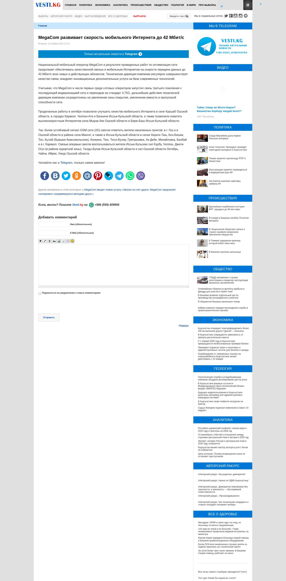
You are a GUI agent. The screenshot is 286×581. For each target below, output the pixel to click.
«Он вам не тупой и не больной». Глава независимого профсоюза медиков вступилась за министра (223, 532)
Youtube (236, 16)
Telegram (246, 16)
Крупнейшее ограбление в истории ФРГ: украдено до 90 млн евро (227, 207)
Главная (70, 5)
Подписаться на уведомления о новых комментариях (71, 293)
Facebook (230, 16)
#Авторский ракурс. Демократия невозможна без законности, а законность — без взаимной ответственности (223, 489)
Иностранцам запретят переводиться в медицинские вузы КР (228, 171)
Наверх (184, 325)
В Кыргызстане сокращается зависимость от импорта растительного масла (220, 336)
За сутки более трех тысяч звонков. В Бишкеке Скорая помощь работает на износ (222, 552)
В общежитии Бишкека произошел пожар (219, 301)
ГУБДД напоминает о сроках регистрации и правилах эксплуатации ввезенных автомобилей (228, 280)
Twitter (225, 16)
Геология (177, 5)
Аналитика (120, 5)
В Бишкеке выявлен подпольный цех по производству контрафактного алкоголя (218, 296)
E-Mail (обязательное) (82, 233)
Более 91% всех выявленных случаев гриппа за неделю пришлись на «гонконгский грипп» (222, 545)
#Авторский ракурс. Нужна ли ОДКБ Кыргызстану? (224, 480)
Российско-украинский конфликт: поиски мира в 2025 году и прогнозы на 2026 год (222, 429)
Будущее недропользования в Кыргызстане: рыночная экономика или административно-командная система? (220, 395)
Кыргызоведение (95, 16)
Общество (161, 5)
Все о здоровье (117, 16)
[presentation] (66, 304)
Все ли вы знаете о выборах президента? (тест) (222, 572)
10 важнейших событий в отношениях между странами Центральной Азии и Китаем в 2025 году (224, 435)
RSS (247, 5)
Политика (85, 5)
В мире (191, 5)
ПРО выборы (207, 5)
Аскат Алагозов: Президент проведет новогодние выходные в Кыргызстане (228, 148)
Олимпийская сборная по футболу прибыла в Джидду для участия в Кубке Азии (221, 290)
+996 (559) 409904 (106, 204)
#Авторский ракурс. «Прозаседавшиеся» (219, 496)
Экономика (102, 5)
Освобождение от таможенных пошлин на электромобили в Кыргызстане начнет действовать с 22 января (219, 356)
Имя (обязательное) (81, 224)
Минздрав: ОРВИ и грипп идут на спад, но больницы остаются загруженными (219, 523)
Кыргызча (139, 16)
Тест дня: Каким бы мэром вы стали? (217, 578)
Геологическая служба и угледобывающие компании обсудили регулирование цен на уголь (222, 378)
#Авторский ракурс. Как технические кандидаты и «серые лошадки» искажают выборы (223, 503)
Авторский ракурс (61, 16)
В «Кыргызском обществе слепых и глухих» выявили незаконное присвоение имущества (227, 232)
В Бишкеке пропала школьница (225, 252)
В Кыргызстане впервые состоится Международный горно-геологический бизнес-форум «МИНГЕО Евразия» (221, 386)
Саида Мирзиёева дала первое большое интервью (225, 137)
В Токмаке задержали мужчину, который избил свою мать (225, 241)
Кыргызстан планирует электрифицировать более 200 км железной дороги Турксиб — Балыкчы (223, 329)
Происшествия (141, 5)
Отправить (49, 317)
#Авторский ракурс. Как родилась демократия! (222, 474)
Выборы (43, 16)
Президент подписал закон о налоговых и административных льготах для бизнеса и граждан (224, 348)
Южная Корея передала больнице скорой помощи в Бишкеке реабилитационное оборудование (223, 539)
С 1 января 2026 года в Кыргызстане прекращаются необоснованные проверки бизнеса (224, 342)
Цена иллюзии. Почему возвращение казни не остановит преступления (221, 455)
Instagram (241, 16)
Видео (78, 16)
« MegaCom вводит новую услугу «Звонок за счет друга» (116, 189)
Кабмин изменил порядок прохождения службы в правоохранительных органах (223, 309)
